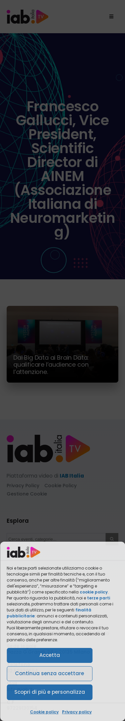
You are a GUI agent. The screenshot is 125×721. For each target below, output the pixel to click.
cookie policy (94, 592)
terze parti (98, 598)
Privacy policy (77, 712)
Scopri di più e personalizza (49, 691)
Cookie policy (44, 712)
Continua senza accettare (49, 673)
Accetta (49, 655)
